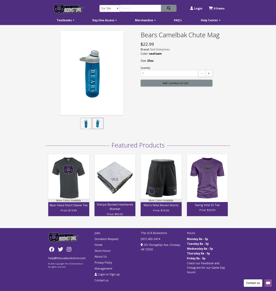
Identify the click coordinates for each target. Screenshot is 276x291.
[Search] (140, 8)
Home (98, 245)
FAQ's (178, 20)
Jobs (97, 233)
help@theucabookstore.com (66, 258)
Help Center (209, 20)
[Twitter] (61, 249)
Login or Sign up (107, 274)
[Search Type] (109, 8)
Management (103, 268)
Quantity (145, 67)
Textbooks (64, 20)
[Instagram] (69, 249)
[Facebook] (52, 249)
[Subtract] (201, 73)
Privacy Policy (103, 262)
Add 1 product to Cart (176, 83)
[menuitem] (65, 20)
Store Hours (103, 251)
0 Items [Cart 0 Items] (217, 8)
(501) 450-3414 (150, 239)
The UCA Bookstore (154, 233)
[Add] (208, 73)
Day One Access (103, 20)
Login (196, 8)
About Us (101, 256)
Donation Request (106, 239)
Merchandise (144, 20)
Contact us (102, 280)
